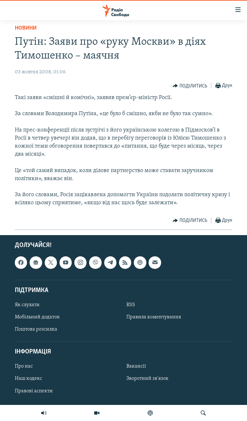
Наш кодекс (28, 378)
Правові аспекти (34, 390)
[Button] (190, 85)
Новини (26, 28)
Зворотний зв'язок (147, 378)
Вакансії (136, 366)
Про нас (24, 366)
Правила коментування (153, 317)
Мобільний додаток (37, 317)
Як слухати (27, 304)
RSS (130, 304)
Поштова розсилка (36, 329)
